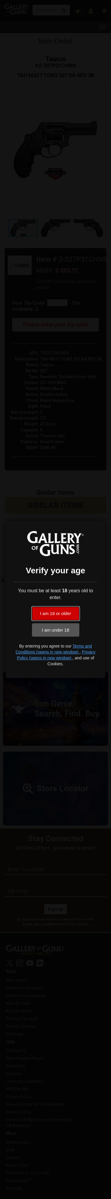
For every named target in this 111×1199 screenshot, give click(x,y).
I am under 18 (55, 629)
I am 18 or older (55, 613)
